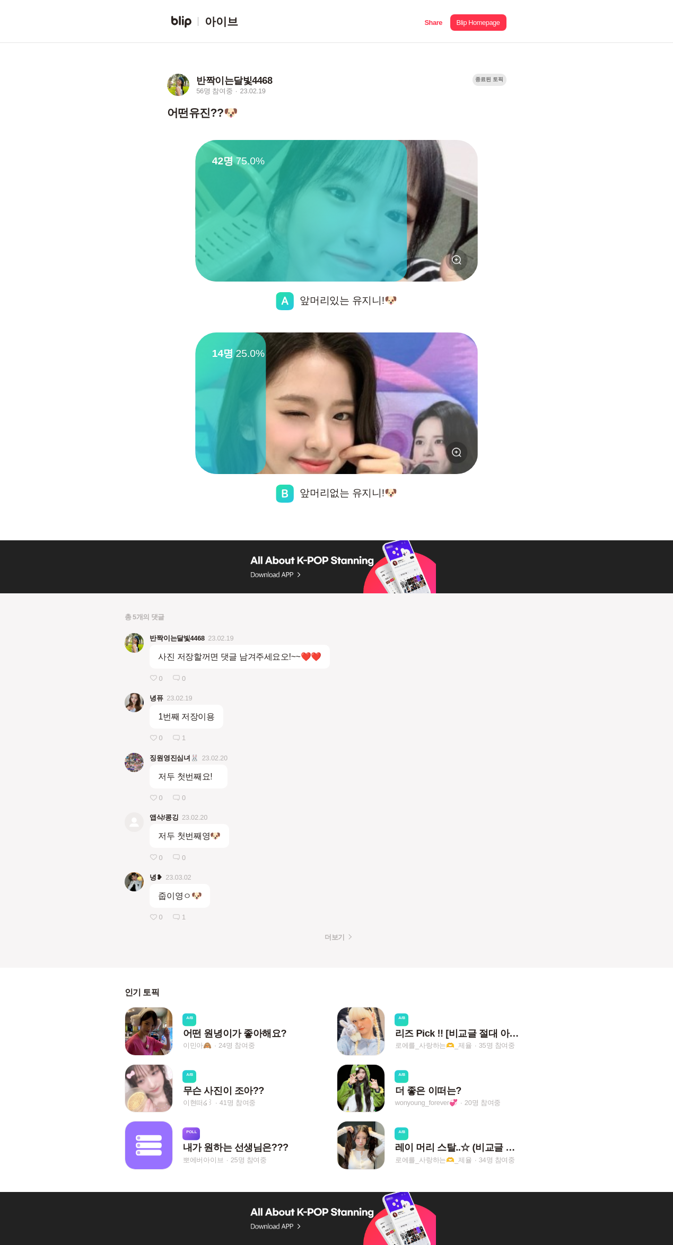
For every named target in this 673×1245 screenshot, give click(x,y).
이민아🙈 (197, 1046)
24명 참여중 (236, 1046)
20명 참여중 (483, 1103)
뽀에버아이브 (203, 1160)
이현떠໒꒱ (198, 1103)
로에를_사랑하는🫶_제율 (433, 1046)
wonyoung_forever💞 (426, 1103)
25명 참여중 (249, 1160)
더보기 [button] (334, 937)
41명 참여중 (238, 1103)
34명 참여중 (497, 1160)
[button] (433, 21)
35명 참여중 (497, 1046)
